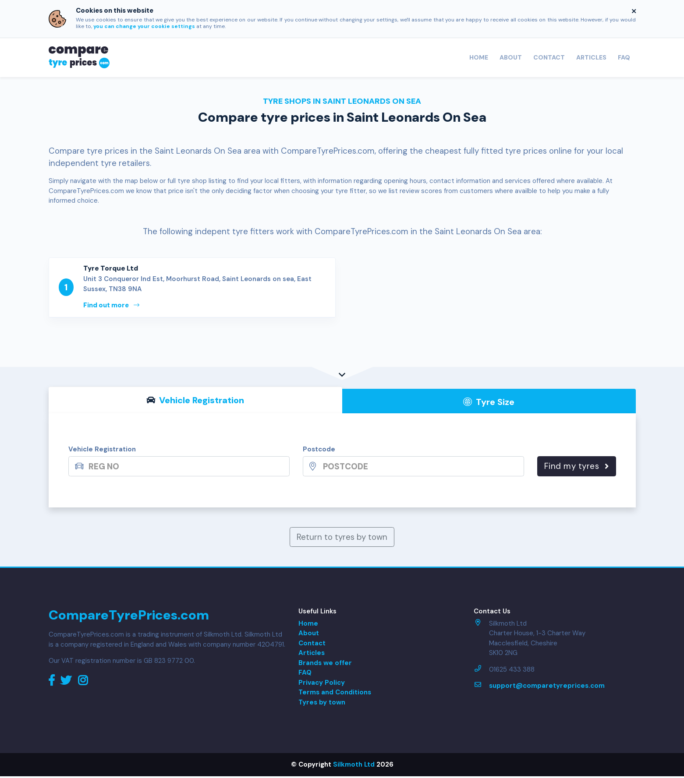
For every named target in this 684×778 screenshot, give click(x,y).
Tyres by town (321, 704)
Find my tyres (576, 467)
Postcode (319, 451)
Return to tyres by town (342, 538)
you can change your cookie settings (144, 26)
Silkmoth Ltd (354, 766)
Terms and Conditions (334, 694)
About (511, 57)
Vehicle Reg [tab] (195, 401)
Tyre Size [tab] (488, 403)
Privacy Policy (321, 684)
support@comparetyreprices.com (547, 687)
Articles (591, 57)
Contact (549, 57)
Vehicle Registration (102, 451)
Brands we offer (325, 664)
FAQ (624, 57)
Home (478, 57)
